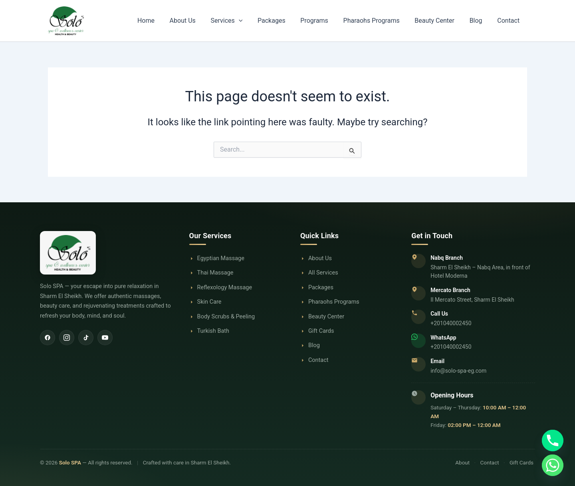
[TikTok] (85, 337)
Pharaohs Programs (387, 20)
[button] (269, 21)
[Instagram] (66, 337)
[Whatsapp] (552, 465)
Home (185, 20)
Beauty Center (446, 20)
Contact (511, 20)
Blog (482, 20)
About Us (217, 20)
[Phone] (552, 440)
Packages (297, 20)
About (462, 462)
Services (257, 21)
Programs (335, 20)
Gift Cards (521, 462)
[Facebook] (47, 337)
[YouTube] (105, 337)
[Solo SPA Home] (106, 253)
